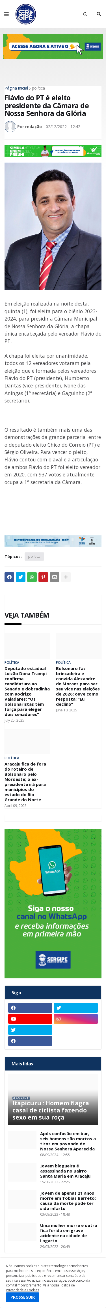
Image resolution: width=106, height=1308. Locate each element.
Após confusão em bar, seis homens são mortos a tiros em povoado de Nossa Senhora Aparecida (68, 1141)
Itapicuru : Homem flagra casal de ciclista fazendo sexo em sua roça (50, 1110)
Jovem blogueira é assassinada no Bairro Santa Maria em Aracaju (65, 1170)
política (38, 88)
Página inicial (16, 88)
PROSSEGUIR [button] (22, 1297)
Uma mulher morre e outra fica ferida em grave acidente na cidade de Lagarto (68, 1233)
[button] (6, 14)
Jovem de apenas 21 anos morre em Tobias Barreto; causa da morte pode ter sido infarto (68, 1200)
